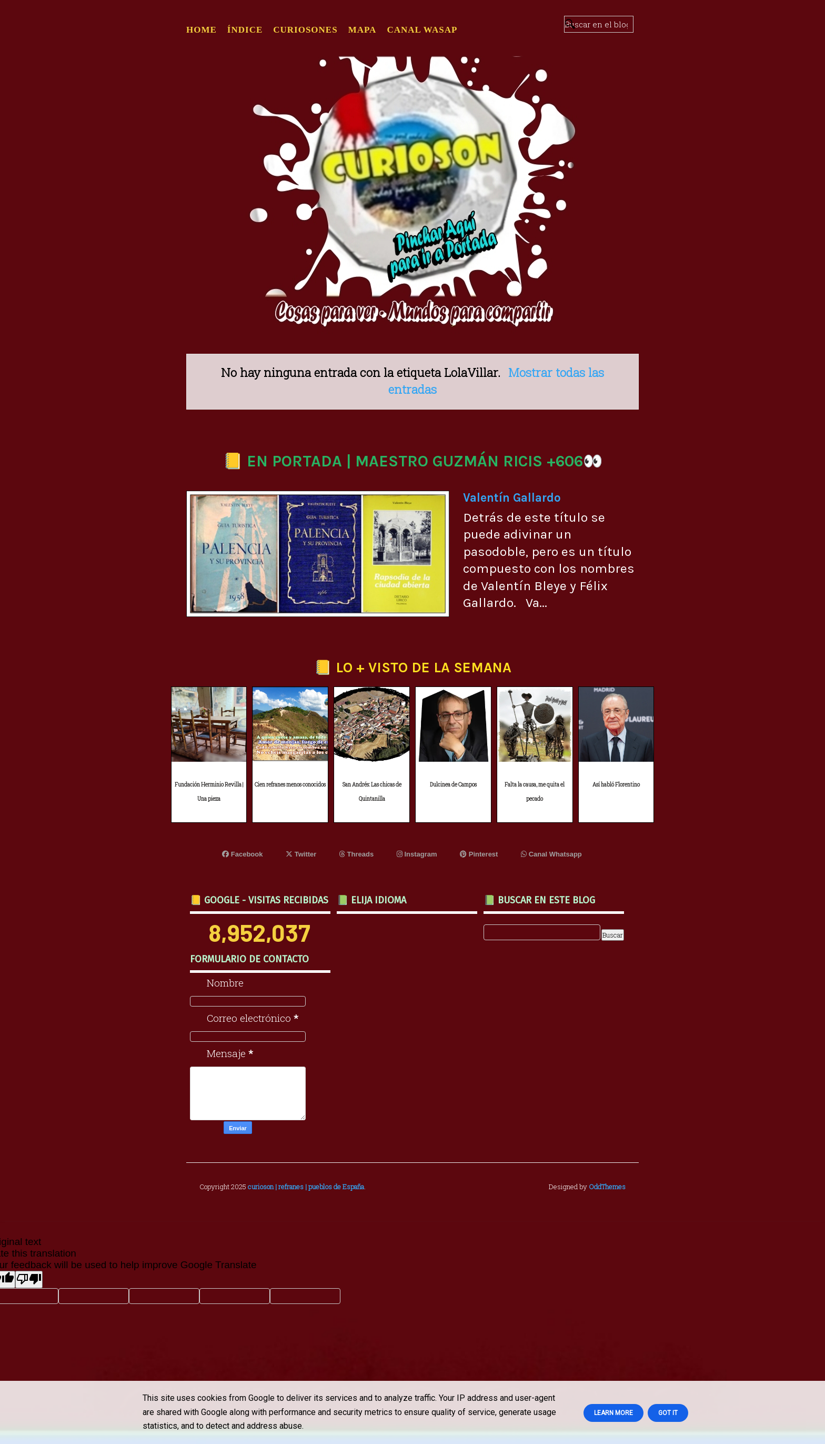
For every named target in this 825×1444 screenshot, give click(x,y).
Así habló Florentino (616, 784)
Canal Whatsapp (551, 854)
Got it (668, 1413)
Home (201, 30)
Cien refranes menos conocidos (290, 784)
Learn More (613, 1413)
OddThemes (607, 1186)
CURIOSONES (305, 30)
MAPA (362, 30)
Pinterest (479, 854)
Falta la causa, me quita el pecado (535, 791)
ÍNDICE (245, 30)
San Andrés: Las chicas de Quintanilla (372, 791)
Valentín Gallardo (512, 498)
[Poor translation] (29, 1279)
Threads (356, 854)
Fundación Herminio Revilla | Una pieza (209, 791)
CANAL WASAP (422, 30)
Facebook (242, 854)
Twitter (301, 854)
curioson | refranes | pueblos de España (306, 1186)
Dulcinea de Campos (453, 784)
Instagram (417, 854)
